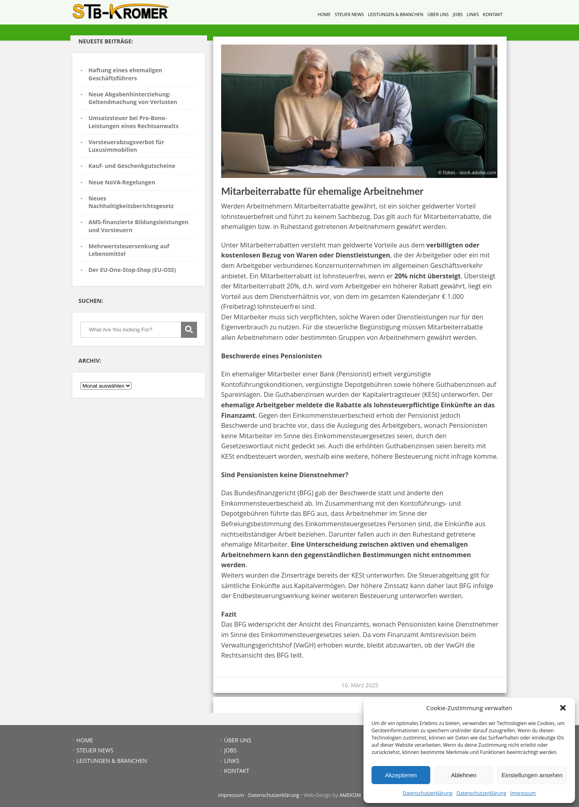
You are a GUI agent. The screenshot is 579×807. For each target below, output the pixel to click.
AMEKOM (350, 795)
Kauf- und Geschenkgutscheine (131, 166)
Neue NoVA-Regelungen (121, 182)
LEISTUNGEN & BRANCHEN (395, 14)
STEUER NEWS (349, 14)
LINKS (473, 14)
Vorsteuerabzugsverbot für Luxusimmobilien (126, 145)
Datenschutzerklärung (428, 793)
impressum (231, 795)
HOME (324, 14)
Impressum (523, 793)
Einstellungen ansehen (532, 775)
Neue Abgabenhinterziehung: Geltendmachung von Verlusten (132, 98)
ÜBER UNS (438, 14)
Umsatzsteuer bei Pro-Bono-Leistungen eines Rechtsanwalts (133, 121)
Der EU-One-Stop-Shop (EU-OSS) (132, 270)
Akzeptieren (401, 775)
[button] (563, 708)
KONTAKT (493, 14)
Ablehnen (463, 775)
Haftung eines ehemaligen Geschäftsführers (125, 74)
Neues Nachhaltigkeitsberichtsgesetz (131, 202)
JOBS (458, 14)
